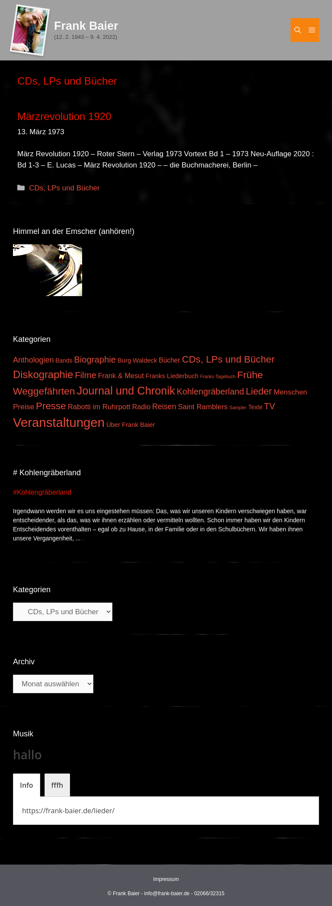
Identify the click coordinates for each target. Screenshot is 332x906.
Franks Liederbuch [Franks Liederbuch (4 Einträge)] (172, 376)
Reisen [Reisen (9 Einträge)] (164, 406)
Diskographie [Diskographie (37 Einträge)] (43, 374)
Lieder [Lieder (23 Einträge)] (259, 391)
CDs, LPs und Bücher (64, 188)
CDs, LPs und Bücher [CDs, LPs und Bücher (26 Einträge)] (228, 359)
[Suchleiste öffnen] (297, 30)
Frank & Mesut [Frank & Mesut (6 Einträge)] (121, 375)
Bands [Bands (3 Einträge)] (63, 360)
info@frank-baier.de (167, 893)
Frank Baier (86, 25)
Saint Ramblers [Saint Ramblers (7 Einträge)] (203, 407)
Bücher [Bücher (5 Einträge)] (169, 360)
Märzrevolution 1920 (64, 116)
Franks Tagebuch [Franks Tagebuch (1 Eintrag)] (218, 376)
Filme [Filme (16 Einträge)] (85, 375)
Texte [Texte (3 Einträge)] (255, 407)
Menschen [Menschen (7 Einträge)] (290, 392)
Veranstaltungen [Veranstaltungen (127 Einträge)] (59, 422)
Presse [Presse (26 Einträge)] (51, 406)
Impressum (166, 879)
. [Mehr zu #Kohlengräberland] (83, 538)
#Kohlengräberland (42, 492)
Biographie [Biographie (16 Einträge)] (95, 359)
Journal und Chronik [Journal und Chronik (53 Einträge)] (126, 391)
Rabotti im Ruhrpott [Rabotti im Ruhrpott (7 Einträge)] (98, 407)
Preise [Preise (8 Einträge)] (23, 406)
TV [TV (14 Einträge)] (269, 406)
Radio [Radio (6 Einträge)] (141, 406)
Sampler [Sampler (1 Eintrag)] (238, 407)
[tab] (26, 785)
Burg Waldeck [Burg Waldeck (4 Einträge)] (137, 360)
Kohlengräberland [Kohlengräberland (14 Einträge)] (210, 391)
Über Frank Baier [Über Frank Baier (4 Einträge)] (130, 424)
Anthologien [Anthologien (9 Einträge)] (33, 360)
